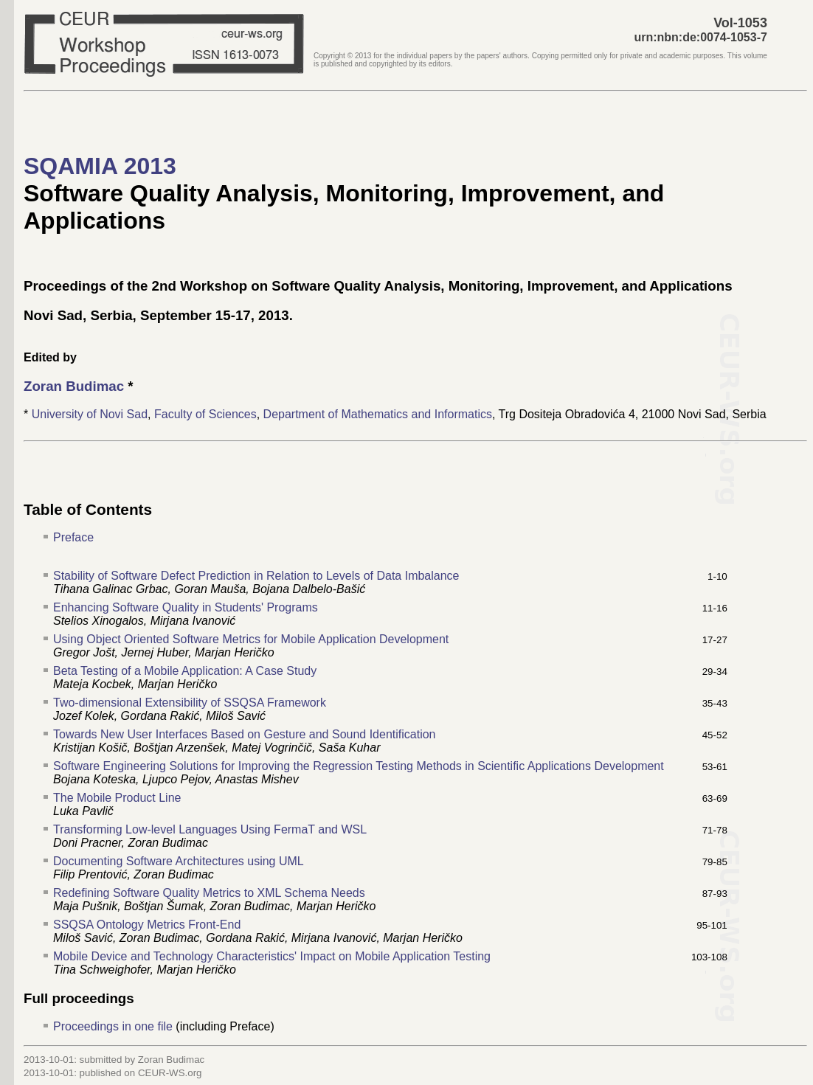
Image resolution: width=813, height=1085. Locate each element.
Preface (73, 537)
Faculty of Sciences (205, 414)
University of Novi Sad (90, 414)
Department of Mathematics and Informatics (377, 414)
